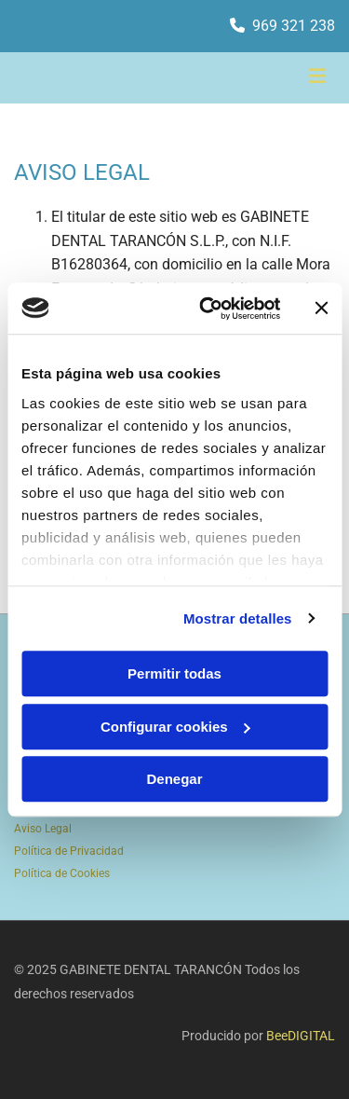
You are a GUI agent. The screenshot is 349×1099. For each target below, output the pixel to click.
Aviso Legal (43, 828)
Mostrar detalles (237, 618)
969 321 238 (293, 25)
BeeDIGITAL (300, 1035)
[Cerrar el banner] (321, 308)
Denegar (174, 779)
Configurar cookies (175, 727)
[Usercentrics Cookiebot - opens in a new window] (208, 308)
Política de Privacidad (69, 851)
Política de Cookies (62, 873)
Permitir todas (174, 673)
